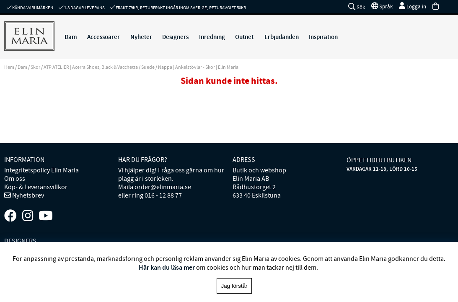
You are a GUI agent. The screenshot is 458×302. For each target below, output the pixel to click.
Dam (71, 37)
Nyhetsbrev (27, 195)
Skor (35, 67)
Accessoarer (103, 37)
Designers (175, 37)
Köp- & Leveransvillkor (35, 187)
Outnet (244, 37)
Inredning (212, 37)
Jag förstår (234, 286)
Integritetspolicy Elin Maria (41, 170)
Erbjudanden (281, 37)
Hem (9, 67)
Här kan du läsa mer (167, 267)
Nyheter (141, 37)
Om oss (14, 178)
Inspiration (323, 37)
